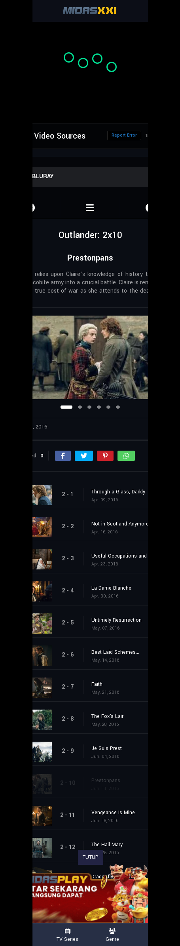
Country (157, 935)
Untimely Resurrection (116, 620)
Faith (96, 684)
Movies (22, 935)
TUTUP (91, 857)
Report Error (124, 135)
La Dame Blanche (111, 588)
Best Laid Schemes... (115, 652)
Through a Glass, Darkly (118, 491)
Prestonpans (105, 780)
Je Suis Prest (106, 748)
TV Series (67, 935)
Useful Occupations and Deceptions (131, 556)
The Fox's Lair (107, 716)
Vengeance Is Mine (113, 812)
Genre (112, 935)
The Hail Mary (107, 844)
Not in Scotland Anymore (120, 523)
